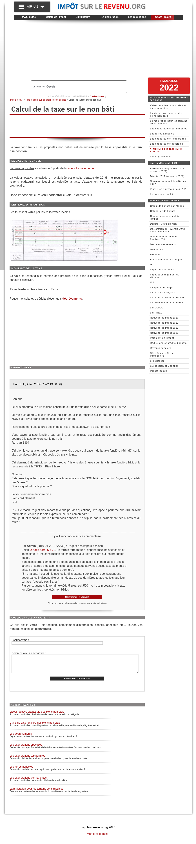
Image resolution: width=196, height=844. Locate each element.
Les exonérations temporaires (27, 759)
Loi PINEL (156, 312)
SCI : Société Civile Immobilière (162, 354)
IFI (151, 264)
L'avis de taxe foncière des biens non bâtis (35, 726)
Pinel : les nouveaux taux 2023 (168, 189)
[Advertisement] (99, 51)
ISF (152, 282)
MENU (35, 6)
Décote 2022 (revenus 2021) (167, 176)
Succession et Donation (164, 365)
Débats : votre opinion (163, 223)
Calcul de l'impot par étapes (167, 206)
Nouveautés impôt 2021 (164, 322)
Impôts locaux (162, 17)
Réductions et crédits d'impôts (168, 343)
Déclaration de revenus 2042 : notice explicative (168, 230)
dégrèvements (72, 298)
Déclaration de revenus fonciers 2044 (164, 238)
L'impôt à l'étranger (161, 287)
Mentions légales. (98, 837)
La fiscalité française (162, 292)
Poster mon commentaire (77, 682)
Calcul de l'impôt (56, 17)
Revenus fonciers (160, 348)
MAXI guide (29, 17)
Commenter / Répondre (77, 597)
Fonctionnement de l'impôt (166, 259)
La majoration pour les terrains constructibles (36, 792)
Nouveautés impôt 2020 (164, 317)
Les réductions (137, 17)
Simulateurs (83, 17)
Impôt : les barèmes (162, 269)
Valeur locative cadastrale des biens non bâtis (37, 715)
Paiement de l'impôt (162, 338)
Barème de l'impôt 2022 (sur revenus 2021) (167, 170)
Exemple (155, 254)
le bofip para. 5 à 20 (42, 549)
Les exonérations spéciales (26, 748)
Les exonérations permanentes (28, 781)
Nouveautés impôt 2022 (164, 327)
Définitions (156, 249)
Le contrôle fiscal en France (167, 297)
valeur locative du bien (81, 168)
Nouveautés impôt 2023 (164, 333)
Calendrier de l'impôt (162, 211)
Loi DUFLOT (157, 307)
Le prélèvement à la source (166, 302)
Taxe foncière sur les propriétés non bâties (46, 100)
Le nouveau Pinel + (161, 194)
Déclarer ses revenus (163, 244)
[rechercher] (73, 87)
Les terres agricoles (21, 770)
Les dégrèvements (21, 737)
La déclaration (110, 17)
